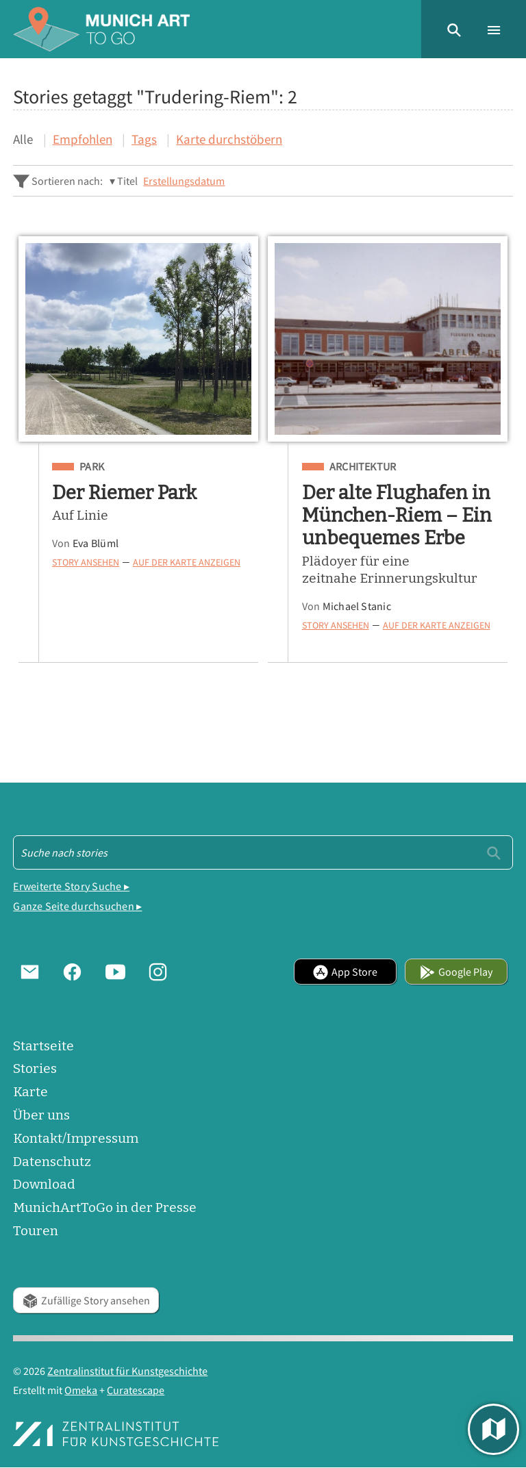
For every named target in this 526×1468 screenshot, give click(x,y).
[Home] (101, 29)
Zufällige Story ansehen (86, 1300)
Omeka (80, 1390)
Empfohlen (82, 139)
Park (91, 466)
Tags (144, 139)
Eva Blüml (95, 543)
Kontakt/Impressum (75, 1138)
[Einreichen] (494, 851)
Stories (35, 1068)
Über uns (41, 1115)
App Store (344, 971)
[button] (454, 29)
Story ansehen (85, 562)
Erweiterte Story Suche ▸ (71, 886)
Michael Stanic (357, 606)
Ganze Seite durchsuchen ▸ (77, 906)
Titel (127, 181)
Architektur (363, 466)
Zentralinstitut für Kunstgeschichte (127, 1371)
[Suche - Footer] (262, 852)
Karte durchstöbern (229, 139)
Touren (35, 1231)
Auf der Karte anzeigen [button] (186, 562)
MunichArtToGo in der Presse (105, 1207)
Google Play (455, 971)
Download (44, 1184)
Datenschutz (52, 1161)
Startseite (43, 1046)
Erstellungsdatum (184, 181)
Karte (30, 1092)
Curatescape (135, 1390)
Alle (23, 139)
